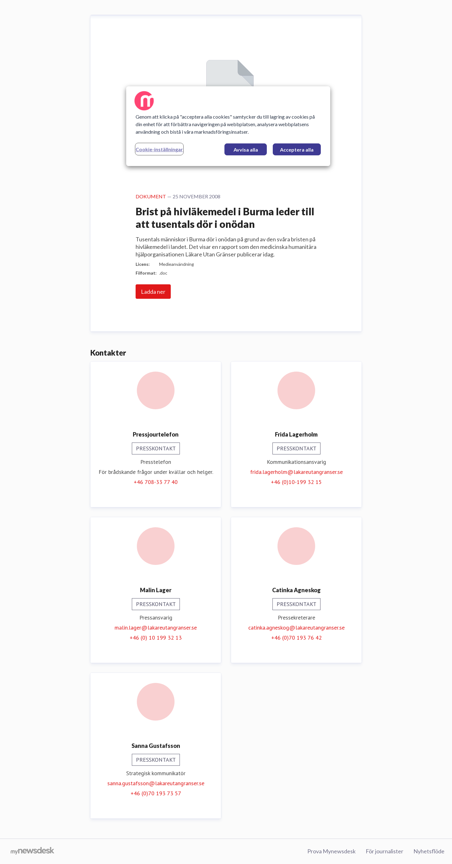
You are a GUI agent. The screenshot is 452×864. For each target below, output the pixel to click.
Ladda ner (153, 291)
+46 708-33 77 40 (156, 482)
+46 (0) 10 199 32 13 (156, 637)
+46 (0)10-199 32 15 (296, 482)
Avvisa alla (246, 150)
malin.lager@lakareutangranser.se (156, 627)
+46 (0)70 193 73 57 (156, 793)
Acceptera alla (297, 150)
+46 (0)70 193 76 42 (296, 637)
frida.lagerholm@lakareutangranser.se (296, 471)
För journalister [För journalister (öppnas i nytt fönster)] (384, 851)
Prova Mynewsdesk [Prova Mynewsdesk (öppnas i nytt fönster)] (331, 851)
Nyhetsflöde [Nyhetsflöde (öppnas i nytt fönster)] (428, 851)
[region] (228, 126)
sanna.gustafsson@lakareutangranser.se (155, 783)
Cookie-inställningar (159, 149)
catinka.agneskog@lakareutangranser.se (296, 627)
